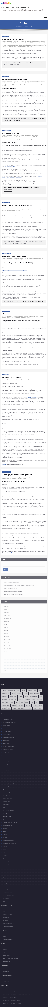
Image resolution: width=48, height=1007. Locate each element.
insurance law (5, 317)
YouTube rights (30, 139)
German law (4, 44)
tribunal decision (16, 259)
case (38, 477)
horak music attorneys (7, 41)
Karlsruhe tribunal (37, 258)
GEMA (44, 42)
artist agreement (41, 41)
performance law (18, 46)
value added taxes (24, 259)
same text (18, 210)
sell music (24, 46)
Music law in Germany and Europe (15, 7)
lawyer (19, 139)
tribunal (6, 381)
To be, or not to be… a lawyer (12, 377)
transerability (29, 46)
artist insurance (5, 42)
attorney (31, 379)
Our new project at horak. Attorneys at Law (17, 475)
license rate (29, 137)
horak (39, 379)
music (25, 139)
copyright (16, 45)
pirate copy (38, 44)
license (22, 139)
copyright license (29, 45)
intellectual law (33, 84)
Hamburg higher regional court (23, 84)
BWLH (35, 477)
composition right (23, 42)
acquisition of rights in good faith (31, 41)
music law (34, 44)
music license (12, 46)
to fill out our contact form (35, 62)
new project (16, 478)
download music (5, 139)
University (11, 381)
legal (39, 84)
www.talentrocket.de (32, 397)
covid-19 (41, 477)
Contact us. (4, 464)
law (45, 45)
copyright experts (22, 45)
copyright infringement (32, 42)
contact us (33, 209)
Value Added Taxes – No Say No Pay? (14, 256)
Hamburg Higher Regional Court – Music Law (17, 205)
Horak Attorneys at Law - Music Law (14, 44)
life (10, 317)
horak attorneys (41, 45)
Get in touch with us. (9, 552)
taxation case (7, 259)
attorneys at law (10, 45)
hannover (36, 379)
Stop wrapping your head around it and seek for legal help (14, 270)
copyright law (39, 42)
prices (3, 259)
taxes (12, 259)
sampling (43, 44)
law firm (38, 209)
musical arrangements (11, 210)
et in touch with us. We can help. (10, 366)
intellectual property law (26, 44)
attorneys (32, 316)
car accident (36, 316)
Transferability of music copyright (26, 26)
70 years (5, 45)
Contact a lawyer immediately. (10, 166)
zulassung (15, 381)
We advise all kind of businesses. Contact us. (33, 301)
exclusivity (35, 45)
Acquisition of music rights (19, 41)
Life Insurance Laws (8, 314)
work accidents (27, 317)
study (3, 381)
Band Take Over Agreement (14, 42)
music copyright (6, 46)
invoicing (32, 258)
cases (9, 84)
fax (9, 139)
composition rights (26, 209)
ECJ (15, 84)
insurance (41, 316)
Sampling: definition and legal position (15, 79)
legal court (42, 84)
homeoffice (4, 478)
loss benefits (14, 317)
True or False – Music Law (10, 133)
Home (17, 26)
